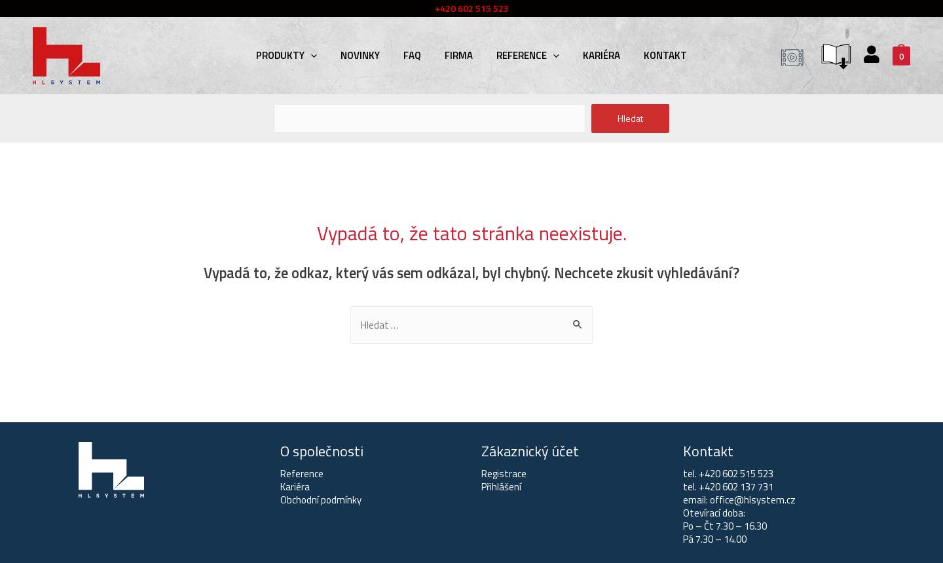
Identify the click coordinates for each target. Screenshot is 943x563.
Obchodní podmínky (320, 499)
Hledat (630, 118)
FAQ (412, 55)
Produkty (286, 55)
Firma (459, 55)
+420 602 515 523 (736, 473)
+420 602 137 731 (736, 486)
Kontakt (665, 55)
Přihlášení (501, 486)
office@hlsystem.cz (753, 499)
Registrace (504, 473)
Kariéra (601, 55)
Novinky (360, 55)
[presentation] (311, 55)
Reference (527, 55)
